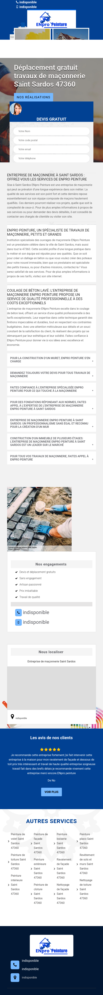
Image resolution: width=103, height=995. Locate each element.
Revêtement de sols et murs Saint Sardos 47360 (85, 864)
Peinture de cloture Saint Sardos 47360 (39, 893)
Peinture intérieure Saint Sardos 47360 (15, 884)
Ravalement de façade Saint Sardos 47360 (62, 868)
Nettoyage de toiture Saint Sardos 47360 (84, 889)
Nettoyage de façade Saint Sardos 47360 (62, 893)
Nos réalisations (33, 97)
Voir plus (51, 792)
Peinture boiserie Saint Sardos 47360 (60, 843)
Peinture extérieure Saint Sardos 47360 (38, 868)
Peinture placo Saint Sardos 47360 (85, 841)
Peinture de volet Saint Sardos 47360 (16, 841)
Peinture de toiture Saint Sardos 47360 (17, 861)
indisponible (26, 2)
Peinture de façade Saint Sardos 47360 (39, 843)
